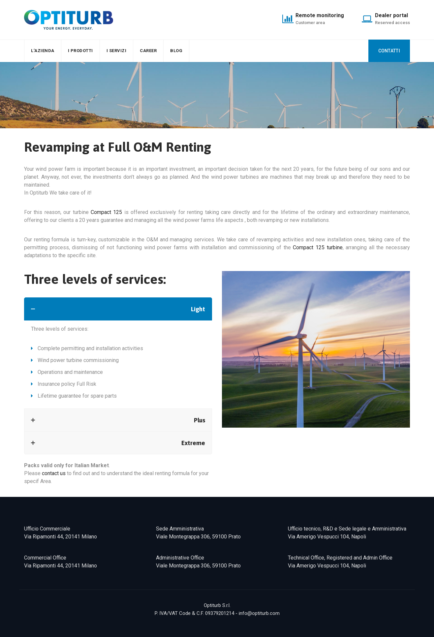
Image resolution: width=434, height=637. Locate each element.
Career (148, 50)
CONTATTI (389, 50)
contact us (54, 473)
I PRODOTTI (80, 50)
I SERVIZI (117, 50)
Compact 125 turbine (317, 247)
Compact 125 (106, 212)
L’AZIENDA (42, 50)
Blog (176, 50)
